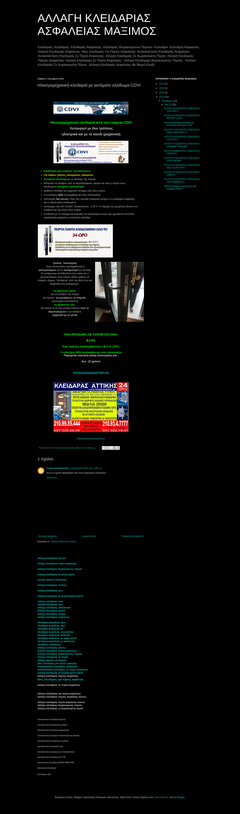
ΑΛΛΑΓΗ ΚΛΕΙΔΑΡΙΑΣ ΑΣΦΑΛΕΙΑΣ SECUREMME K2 (182, 180)
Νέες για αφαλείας (60, 679)
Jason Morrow (161, 797)
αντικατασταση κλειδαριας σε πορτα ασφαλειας (63, 669)
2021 (162, 83)
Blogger (181, 797)
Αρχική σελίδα (89, 536)
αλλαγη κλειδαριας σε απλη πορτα (56, 574)
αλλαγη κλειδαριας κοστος (52, 558)
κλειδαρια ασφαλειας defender (54, 635)
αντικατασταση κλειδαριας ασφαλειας (57, 666)
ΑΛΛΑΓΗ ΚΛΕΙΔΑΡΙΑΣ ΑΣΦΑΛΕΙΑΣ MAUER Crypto (182, 116)
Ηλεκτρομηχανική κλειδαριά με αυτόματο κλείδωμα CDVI (179, 124)
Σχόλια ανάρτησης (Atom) (63, 541)
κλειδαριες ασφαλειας (49, 644)
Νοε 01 (168, 104)
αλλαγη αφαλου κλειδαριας (52, 579)
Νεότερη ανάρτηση (47, 536)
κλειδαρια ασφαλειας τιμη (51, 625)
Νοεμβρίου (167, 101)
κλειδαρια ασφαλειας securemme (55, 632)
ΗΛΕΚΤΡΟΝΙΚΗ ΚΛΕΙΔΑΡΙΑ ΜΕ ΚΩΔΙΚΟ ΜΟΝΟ (180, 187)
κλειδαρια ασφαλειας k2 (50, 629)
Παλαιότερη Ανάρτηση (132, 536)
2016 (162, 92)
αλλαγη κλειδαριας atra (50, 590)
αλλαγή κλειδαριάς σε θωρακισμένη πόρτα (60, 596)
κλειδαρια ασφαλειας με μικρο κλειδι (57, 638)
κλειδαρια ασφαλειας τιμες (52, 622)
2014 (162, 97)
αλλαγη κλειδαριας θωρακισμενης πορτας (60, 569)
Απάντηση (51, 477)
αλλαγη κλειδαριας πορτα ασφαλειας (57, 563)
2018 (162, 88)
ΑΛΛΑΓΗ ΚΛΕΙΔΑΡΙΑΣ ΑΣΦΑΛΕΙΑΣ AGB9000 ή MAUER (182, 145)
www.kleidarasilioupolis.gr (91, 438)
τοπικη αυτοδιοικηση (57, 468)
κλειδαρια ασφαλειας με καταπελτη (56, 641)
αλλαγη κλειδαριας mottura (52, 585)
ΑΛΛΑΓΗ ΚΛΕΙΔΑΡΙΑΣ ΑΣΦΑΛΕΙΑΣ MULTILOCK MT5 (182, 166)
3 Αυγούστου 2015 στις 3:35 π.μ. (86, 468)
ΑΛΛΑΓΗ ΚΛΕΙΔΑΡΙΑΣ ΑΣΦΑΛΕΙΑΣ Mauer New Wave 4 (182, 131)
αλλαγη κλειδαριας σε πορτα (53, 657)
